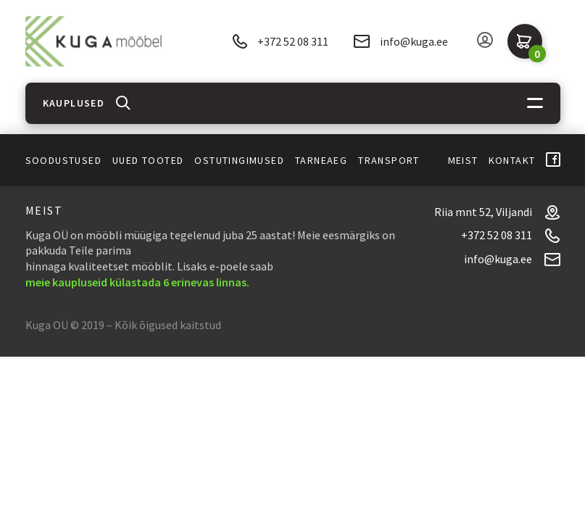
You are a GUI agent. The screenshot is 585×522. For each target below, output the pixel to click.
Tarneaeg (321, 160)
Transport (389, 160)
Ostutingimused (239, 160)
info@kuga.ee (401, 41)
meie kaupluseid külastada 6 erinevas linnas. (137, 282)
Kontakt (512, 160)
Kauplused (74, 102)
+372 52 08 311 (280, 41)
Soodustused (63, 160)
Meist (463, 160)
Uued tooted (147, 160)
